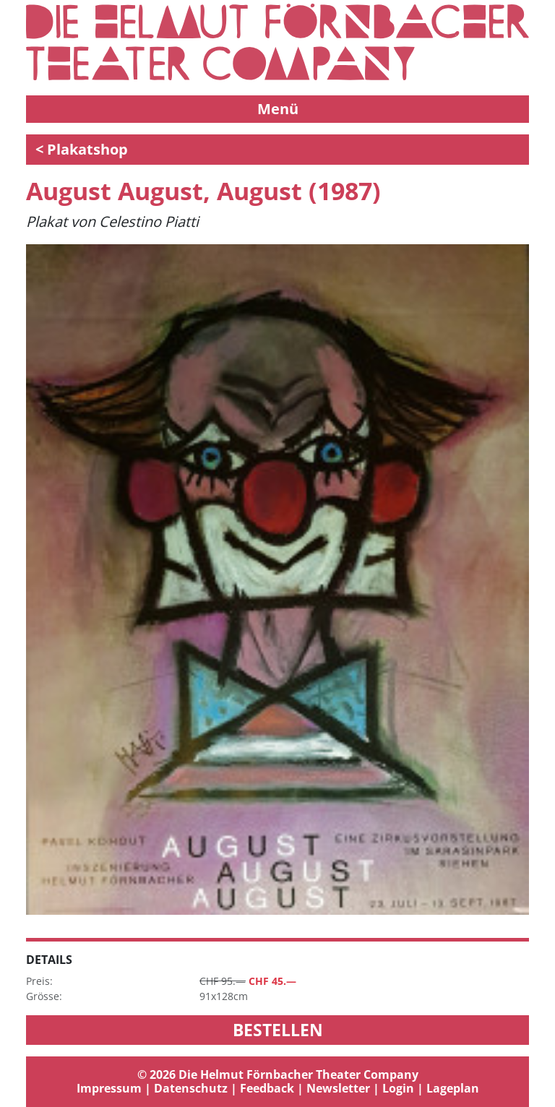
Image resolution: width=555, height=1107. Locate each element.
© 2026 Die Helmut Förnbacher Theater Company (277, 1074)
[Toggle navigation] (277, 109)
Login (398, 1088)
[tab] (277, 1081)
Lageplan (452, 1088)
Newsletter (338, 1088)
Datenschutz (191, 1088)
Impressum (109, 1088)
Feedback (267, 1088)
